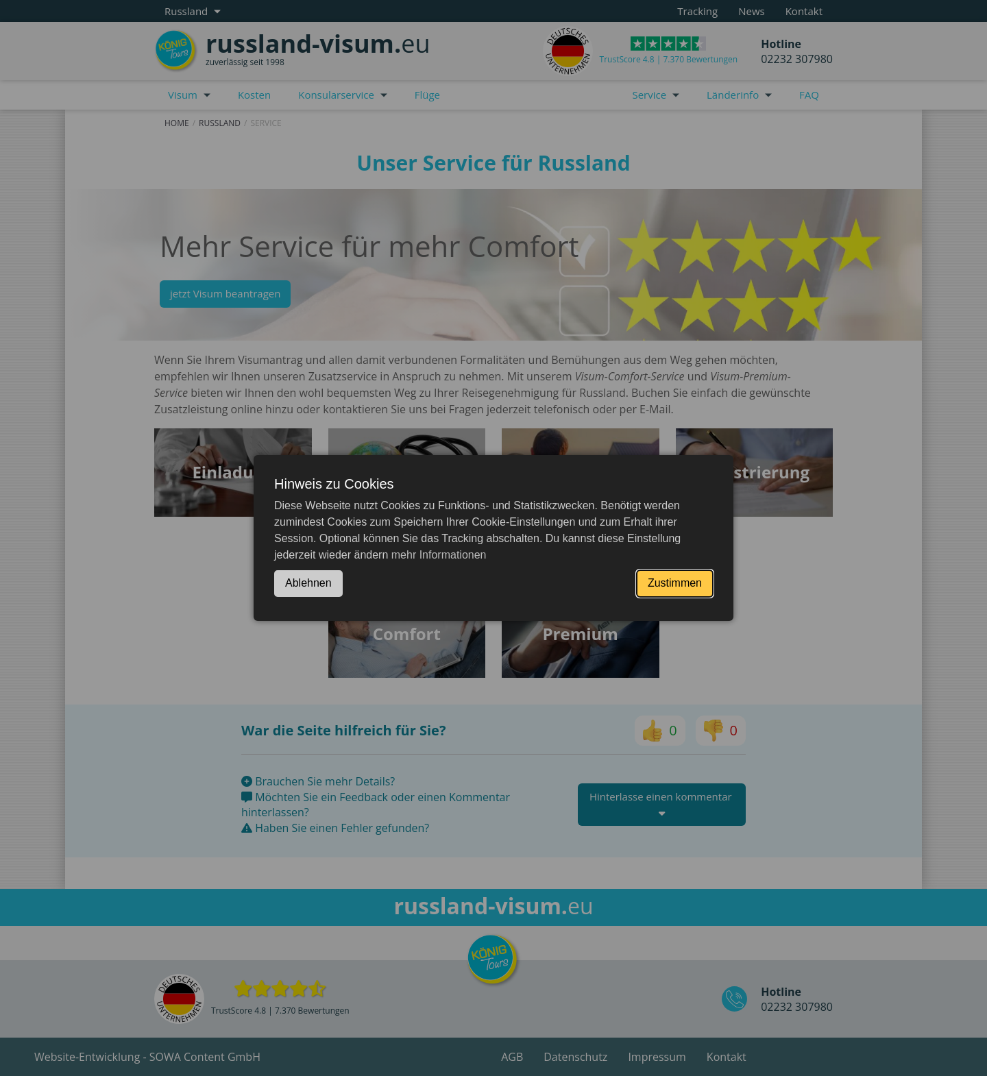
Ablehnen (308, 583)
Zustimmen (675, 583)
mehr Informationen (439, 555)
